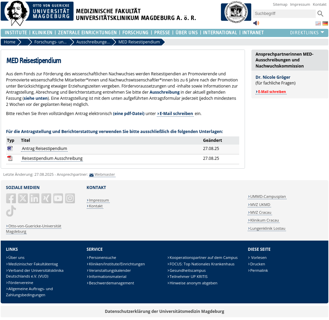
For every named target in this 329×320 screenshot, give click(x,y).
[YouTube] (58, 201)
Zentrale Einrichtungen (87, 32)
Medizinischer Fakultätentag (33, 263)
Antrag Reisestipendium (44, 148)
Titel (25, 140)
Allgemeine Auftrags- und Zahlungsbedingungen (29, 291)
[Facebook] (11, 201)
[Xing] (46, 201)
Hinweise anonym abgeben (193, 282)
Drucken (257, 263)
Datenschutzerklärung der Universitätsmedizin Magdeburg (164, 311)
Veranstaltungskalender (110, 270)
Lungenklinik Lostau (267, 228)
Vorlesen (258, 257)
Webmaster (105, 174)
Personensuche (102, 257)
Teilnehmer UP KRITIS (188, 276)
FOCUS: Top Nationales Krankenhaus (201, 263)
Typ (10, 140)
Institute (16, 32)
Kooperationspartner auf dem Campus (203, 257)
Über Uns (187, 32)
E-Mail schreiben (176, 113)
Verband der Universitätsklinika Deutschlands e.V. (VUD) (35, 273)
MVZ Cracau (260, 212)
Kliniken (42, 32)
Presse (162, 32)
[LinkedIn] (34, 201)
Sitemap (280, 4)
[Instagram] (70, 201)
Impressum (300, 4)
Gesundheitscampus (187, 270)
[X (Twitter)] (23, 201)
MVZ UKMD (260, 204)
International (220, 32)
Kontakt (320, 4)
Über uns (16, 257)
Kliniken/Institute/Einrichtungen (117, 263)
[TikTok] (11, 213)
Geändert (212, 140)
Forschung (135, 32)
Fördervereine (20, 282)
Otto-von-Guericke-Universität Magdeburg (33, 228)
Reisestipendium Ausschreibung (52, 158)
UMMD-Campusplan (268, 196)
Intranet (253, 32)
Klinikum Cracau (264, 220)
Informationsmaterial (107, 276)
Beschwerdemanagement (111, 282)
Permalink (259, 270)
